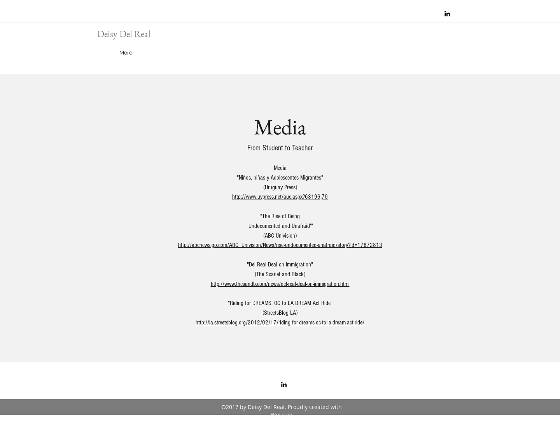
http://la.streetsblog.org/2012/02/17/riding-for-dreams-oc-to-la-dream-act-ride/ (280, 322)
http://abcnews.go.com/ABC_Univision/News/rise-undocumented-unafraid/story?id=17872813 (280, 245)
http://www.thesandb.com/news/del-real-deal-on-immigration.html (280, 283)
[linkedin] (447, 14)
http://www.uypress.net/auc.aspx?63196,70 (280, 196)
